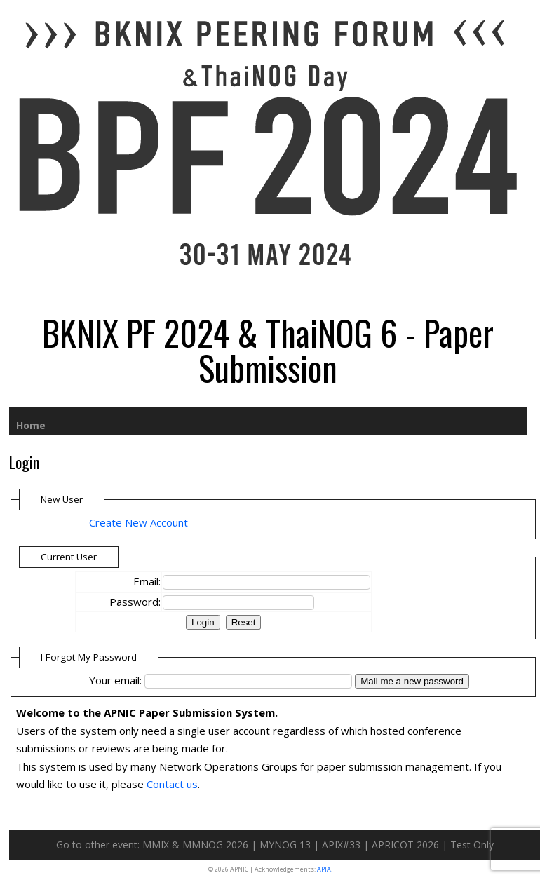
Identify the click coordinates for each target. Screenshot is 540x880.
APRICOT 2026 (405, 844)
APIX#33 (341, 844)
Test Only (472, 844)
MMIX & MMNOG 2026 (195, 844)
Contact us (172, 784)
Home (31, 425)
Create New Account (138, 522)
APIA (324, 869)
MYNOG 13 (285, 844)
